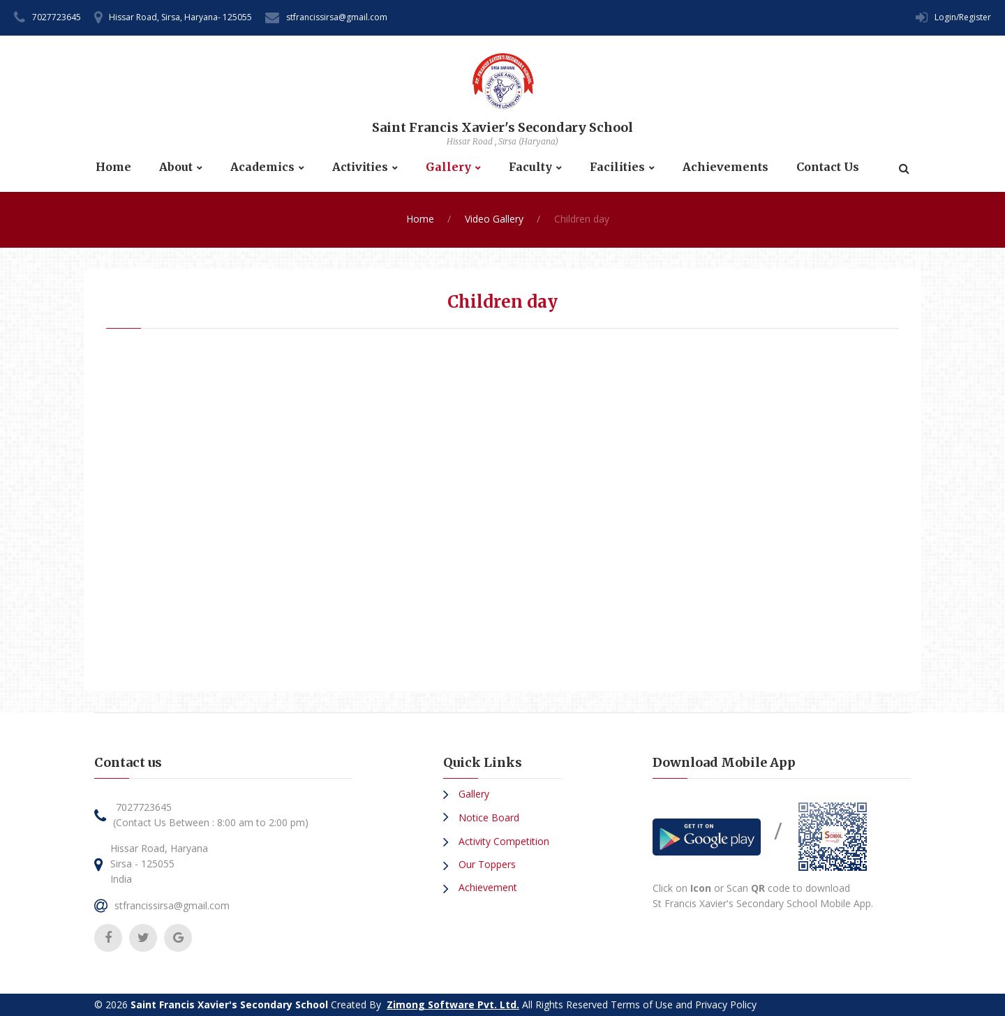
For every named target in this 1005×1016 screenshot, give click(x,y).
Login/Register (963, 17)
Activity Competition (502, 841)
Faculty (530, 167)
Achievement (486, 887)
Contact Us (827, 167)
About (176, 167)
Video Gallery (494, 218)
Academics (262, 167)
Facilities (617, 167)
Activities (360, 167)
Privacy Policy (726, 1004)
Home (113, 167)
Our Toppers (486, 864)
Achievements (725, 167)
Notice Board (487, 817)
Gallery (448, 167)
